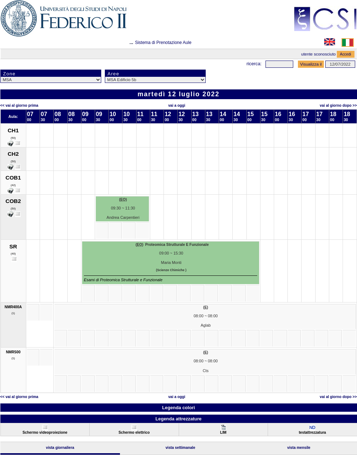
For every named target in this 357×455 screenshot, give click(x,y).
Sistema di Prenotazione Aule (163, 42)
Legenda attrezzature (178, 418)
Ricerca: (254, 63)
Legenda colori (178, 407)
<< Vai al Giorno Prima (19, 105)
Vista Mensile (298, 448)
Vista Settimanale (180, 448)
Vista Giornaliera (60, 448)
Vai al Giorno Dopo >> (338, 105)
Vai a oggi (176, 105)
